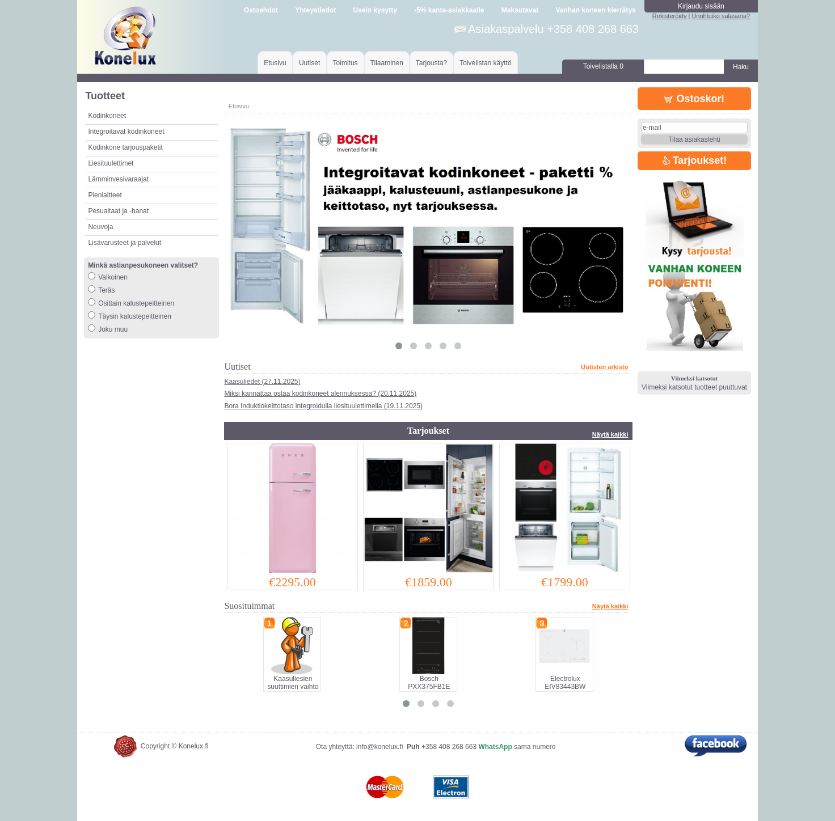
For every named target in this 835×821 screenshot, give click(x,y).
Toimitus (345, 63)
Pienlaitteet (104, 195)
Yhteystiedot (315, 10)
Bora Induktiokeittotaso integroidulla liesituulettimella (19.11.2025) (323, 406)
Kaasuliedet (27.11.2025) (262, 382)
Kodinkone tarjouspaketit (125, 147)
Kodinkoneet (107, 116)
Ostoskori (694, 98)
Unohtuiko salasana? (720, 15)
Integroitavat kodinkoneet (126, 132)
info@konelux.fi (379, 747)
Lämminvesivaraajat (118, 179)
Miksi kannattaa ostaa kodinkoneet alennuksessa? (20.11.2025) (320, 393)
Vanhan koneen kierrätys (595, 10)
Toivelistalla (603, 66)
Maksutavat (519, 10)
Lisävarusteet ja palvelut (124, 243)
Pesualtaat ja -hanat (118, 211)
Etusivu (275, 63)
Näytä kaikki (610, 434)
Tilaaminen (386, 63)
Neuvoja (100, 227)
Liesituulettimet (110, 163)
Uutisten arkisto (604, 366)
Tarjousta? (431, 63)
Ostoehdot (261, 10)
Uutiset (309, 63)
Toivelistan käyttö (485, 63)
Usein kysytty (375, 10)
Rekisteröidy (669, 15)
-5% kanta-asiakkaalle (449, 10)
